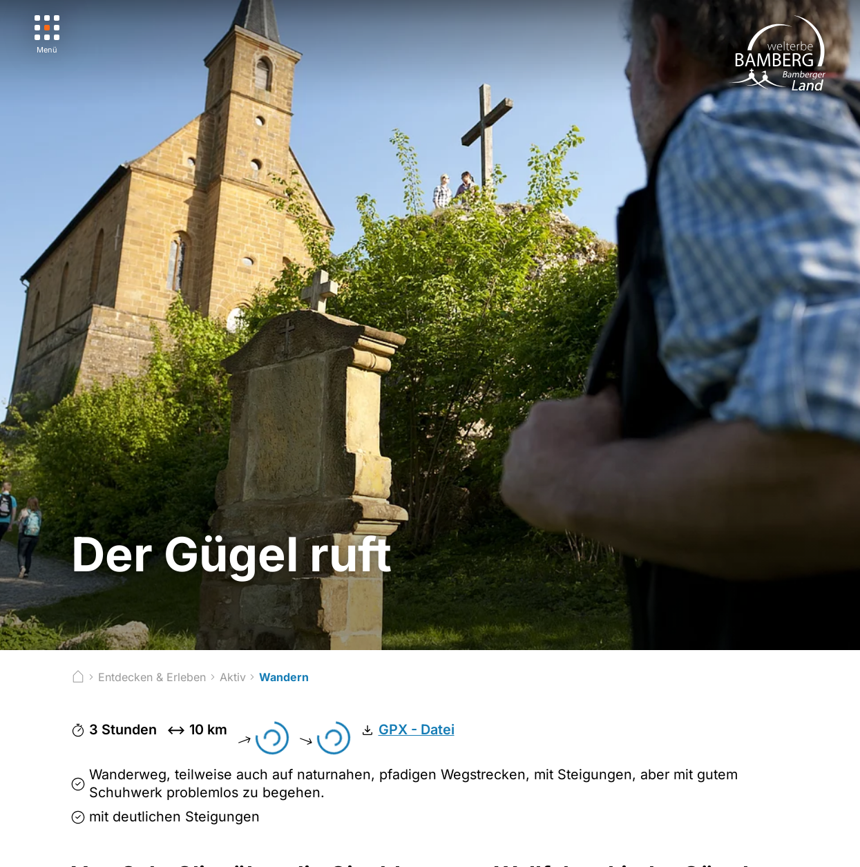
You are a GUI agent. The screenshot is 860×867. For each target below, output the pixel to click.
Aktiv (233, 677)
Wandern (284, 677)
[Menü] (47, 35)
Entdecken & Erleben (152, 677)
